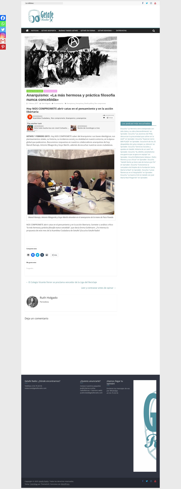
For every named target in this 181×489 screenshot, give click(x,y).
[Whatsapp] (3, 24)
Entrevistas (121, 30)
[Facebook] (3, 18)
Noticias (35, 30)
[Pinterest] (3, 47)
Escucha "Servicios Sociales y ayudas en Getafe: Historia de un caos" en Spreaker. (137, 149)
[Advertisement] (68, 239)
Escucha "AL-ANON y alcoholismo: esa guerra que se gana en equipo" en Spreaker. (138, 154)
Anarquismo (71, 103)
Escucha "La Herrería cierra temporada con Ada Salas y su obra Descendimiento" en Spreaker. (137, 131)
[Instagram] (3, 35)
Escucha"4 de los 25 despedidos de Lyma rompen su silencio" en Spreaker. (138, 144)
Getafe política (89, 103)
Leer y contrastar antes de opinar (98, 287)
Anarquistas (79, 103)
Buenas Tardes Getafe (68, 30)
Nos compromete (50, 91)
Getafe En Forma (88, 30)
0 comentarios (57, 103)
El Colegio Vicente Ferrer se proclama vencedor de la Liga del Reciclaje (61, 282)
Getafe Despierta (48, 30)
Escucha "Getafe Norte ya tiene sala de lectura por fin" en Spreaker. (138, 162)
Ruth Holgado (46, 103)
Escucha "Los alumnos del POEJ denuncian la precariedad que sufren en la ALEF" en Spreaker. (137, 136)
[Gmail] (3, 41)
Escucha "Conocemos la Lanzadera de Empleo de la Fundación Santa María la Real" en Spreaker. (138, 167)
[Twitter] (3, 29)
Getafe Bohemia (105, 30)
